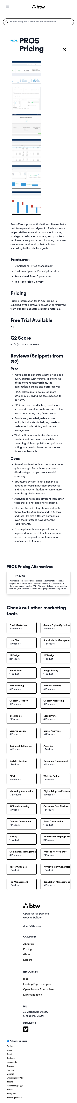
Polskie (10, 1090)
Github (27, 954)
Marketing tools (32, 994)
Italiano (10, 1082)
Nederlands (12, 1062)
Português (11, 1094)
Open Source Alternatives (38, 989)
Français (10, 1070)
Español (10, 1074)
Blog (25, 979)
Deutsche (11, 1058)
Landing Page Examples (37, 984)
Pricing (27, 949)
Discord (28, 959)
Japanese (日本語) (15, 1086)
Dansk (9, 1054)
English (10, 1046)
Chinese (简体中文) (15, 1078)
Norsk (9, 1050)
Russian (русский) (14, 1098)
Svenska (10, 1066)
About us (28, 944)
